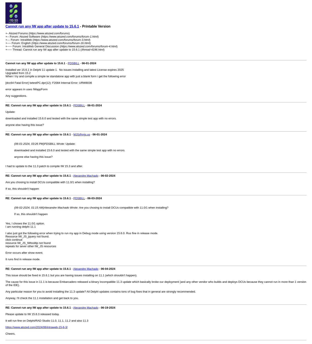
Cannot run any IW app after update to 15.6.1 (42, 26)
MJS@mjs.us (81, 134)
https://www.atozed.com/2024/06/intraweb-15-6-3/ (36, 327)
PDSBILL (73, 63)
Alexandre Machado (85, 175)
